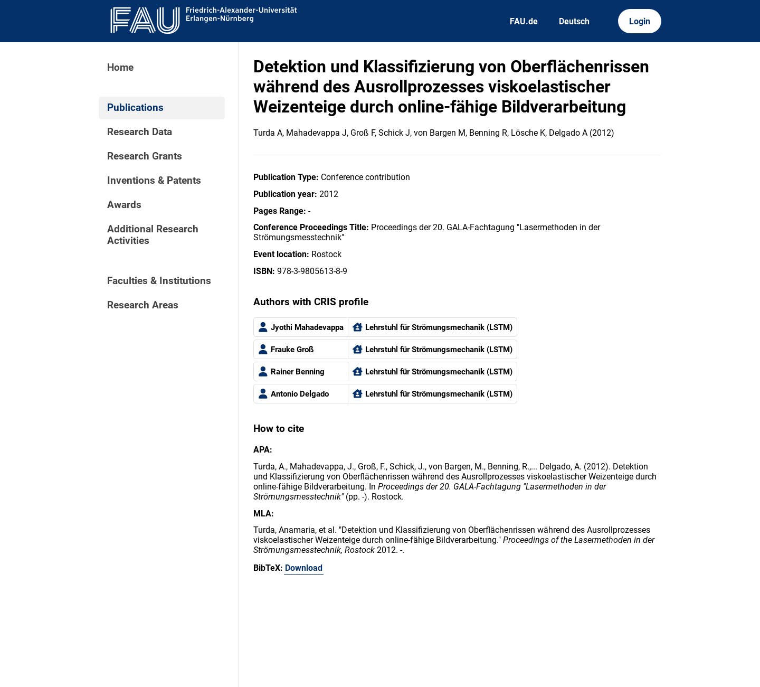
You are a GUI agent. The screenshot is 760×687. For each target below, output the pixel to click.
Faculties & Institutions (159, 281)
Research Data (139, 132)
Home (120, 67)
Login (639, 21)
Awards (124, 205)
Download (303, 568)
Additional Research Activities (152, 235)
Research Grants (144, 156)
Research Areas (142, 305)
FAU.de (524, 21)
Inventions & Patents (154, 180)
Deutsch (574, 21)
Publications (135, 108)
